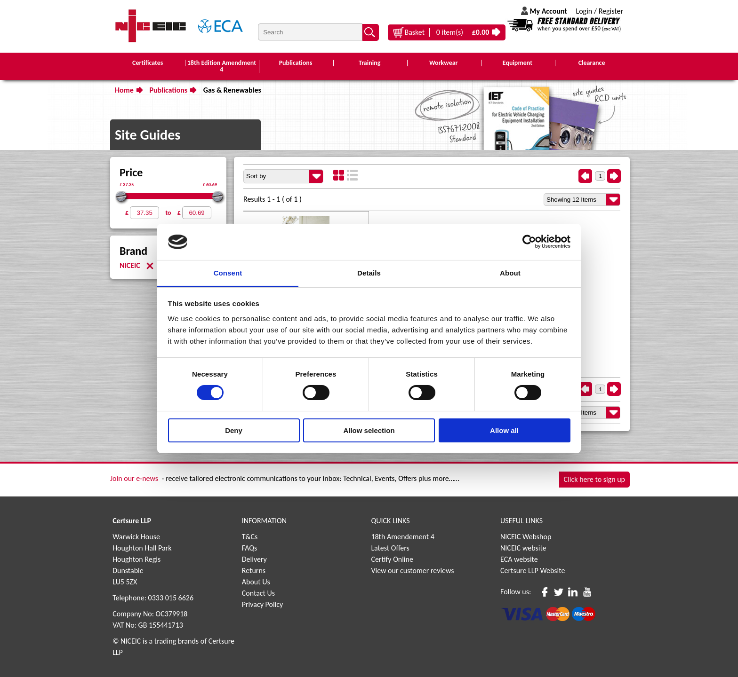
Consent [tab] (228, 273)
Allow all (504, 430)
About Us (256, 581)
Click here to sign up (594, 479)
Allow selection (368, 430)
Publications (168, 90)
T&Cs (250, 536)
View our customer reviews (412, 570)
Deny (233, 430)
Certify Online (392, 559)
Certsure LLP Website (532, 570)
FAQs (249, 547)
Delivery (254, 559)
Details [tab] (369, 273)
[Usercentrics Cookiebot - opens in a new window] (529, 242)
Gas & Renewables (232, 90)
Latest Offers (390, 547)
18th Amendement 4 (402, 536)
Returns (253, 570)
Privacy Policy (262, 604)
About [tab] (510, 273)
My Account (548, 11)
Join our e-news (134, 478)
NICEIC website (523, 547)
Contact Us (258, 593)
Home (124, 90)
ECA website (519, 559)
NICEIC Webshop (525, 536)
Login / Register (599, 11)
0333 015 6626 (170, 597)
